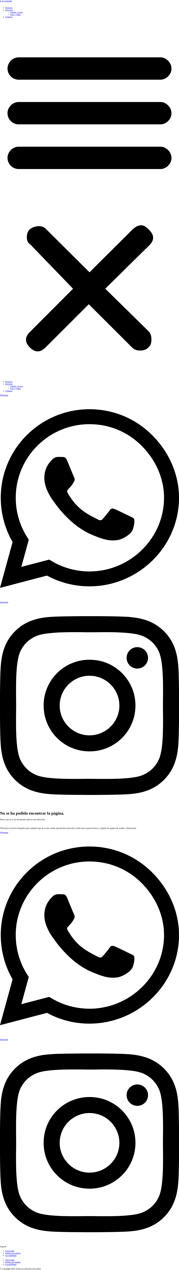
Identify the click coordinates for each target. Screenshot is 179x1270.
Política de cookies (13, 1253)
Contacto (9, 17)
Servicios (9, 10)
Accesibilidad (10, 1255)
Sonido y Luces (16, 12)
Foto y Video (15, 15)
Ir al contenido (6, 1)
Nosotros (9, 8)
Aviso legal (9, 1251)
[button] (89, 199)
